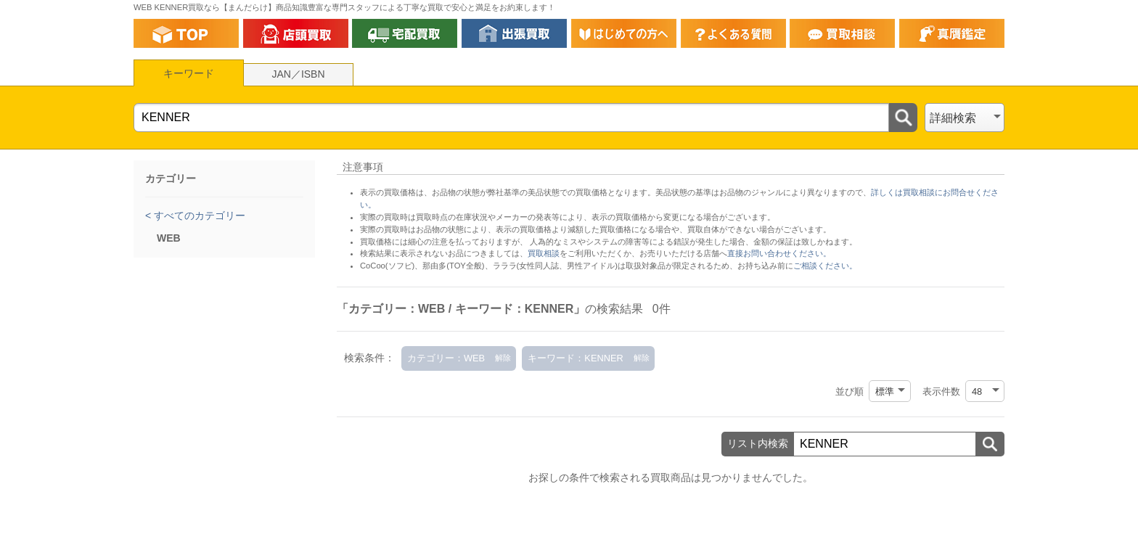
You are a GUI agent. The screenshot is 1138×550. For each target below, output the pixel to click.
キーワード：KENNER (575, 358)
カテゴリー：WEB (446, 358)
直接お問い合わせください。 (779, 253)
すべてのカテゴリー (198, 215)
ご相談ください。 (825, 265)
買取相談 (544, 253)
